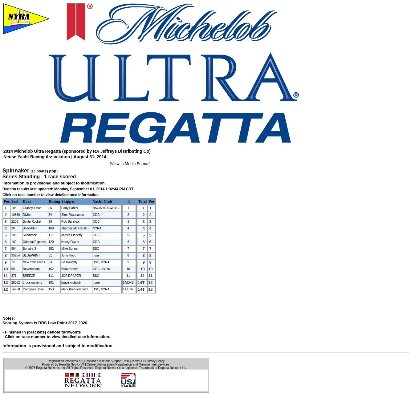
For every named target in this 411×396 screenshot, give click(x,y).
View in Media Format (130, 163)
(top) (53, 171)
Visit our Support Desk (114, 361)
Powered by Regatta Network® (63, 364)
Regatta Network (47, 368)
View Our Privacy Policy (148, 361)
